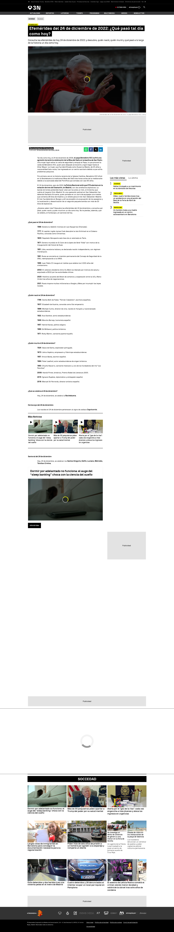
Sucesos (40, 19)
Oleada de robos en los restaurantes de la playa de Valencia (135, 834)
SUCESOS (117, 184)
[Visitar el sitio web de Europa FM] (114, 913)
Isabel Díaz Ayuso (70, 2)
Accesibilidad (90, 926)
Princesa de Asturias (83, 2)
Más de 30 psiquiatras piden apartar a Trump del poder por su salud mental (85, 810)
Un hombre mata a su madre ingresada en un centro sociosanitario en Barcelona (125, 212)
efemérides (34, 525)
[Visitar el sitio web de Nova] (83, 913)
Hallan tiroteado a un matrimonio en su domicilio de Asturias (127, 187)
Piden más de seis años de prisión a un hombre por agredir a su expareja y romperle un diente (85, 846)
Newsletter (139, 13)
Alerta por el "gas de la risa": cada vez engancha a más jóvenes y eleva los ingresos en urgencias (125, 811)
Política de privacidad (102, 922)
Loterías (65, 13)
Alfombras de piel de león (132, 2)
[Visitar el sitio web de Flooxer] (143, 913)
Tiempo (79, 13)
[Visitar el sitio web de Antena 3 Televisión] (59, 913)
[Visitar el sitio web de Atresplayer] (132, 913)
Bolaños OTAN (49, 2)
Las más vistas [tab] (117, 178)
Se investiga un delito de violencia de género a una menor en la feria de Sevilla (115, 836)
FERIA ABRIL (118, 193)
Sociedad (87, 779)
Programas (94, 13)
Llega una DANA (105, 2)
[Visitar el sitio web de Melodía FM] (121, 913)
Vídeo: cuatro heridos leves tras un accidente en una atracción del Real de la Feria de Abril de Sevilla (127, 199)
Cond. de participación (130, 922)
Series (124, 13)
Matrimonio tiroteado (117, 2)
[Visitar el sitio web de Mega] (90, 913)
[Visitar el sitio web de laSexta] (67, 913)
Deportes (50, 13)
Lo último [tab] (133, 178)
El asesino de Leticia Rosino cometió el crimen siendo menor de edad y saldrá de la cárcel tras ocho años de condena (125, 886)
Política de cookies (116, 922)
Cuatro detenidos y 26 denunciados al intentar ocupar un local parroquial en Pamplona (86, 885)
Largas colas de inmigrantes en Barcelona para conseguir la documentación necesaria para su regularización (44, 847)
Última (121, 7)
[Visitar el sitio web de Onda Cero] (106, 913)
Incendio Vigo (94, 2)
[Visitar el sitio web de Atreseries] (98, 913)
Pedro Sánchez (59, 2)
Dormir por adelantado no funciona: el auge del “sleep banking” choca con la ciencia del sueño (61, 472)
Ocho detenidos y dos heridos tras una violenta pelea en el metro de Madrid (46, 883)
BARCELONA (118, 207)
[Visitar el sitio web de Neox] (75, 913)
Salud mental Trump (37, 2)
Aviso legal (89, 922)
